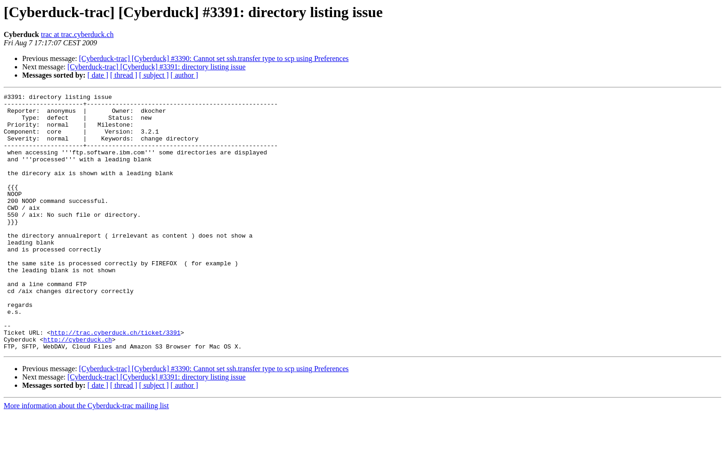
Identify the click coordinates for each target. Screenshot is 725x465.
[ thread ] (123, 75)
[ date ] (97, 75)
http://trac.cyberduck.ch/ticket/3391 (115, 381)
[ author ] (184, 75)
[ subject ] (154, 75)
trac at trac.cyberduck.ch (77, 34)
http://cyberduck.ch (77, 389)
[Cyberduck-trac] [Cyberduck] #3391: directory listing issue (157, 67)
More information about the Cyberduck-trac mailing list (86, 457)
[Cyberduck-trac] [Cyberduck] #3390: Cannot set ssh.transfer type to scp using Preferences (214, 58)
